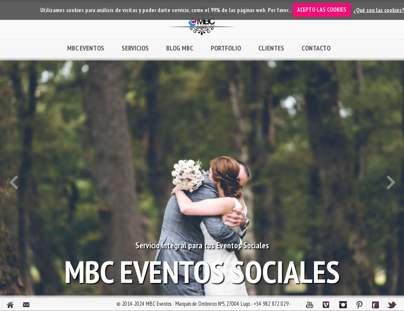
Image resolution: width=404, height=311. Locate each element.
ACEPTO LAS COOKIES (321, 9)
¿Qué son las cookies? (378, 9)
